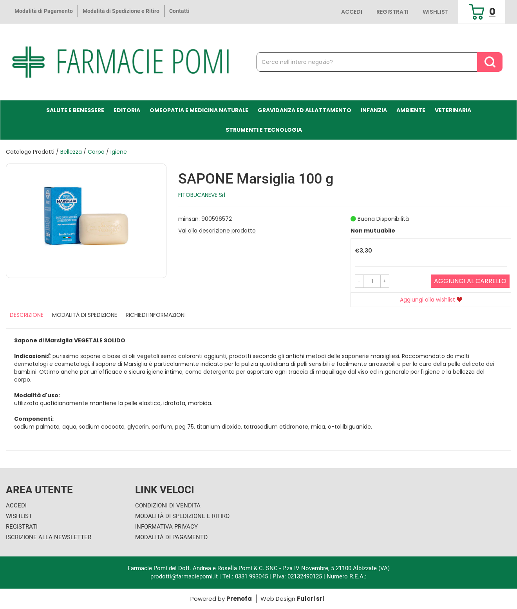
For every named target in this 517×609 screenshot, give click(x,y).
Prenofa (239, 598)
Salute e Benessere (75, 110)
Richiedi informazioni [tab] (156, 315)
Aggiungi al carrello (470, 280)
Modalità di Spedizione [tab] (84, 315)
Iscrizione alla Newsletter (48, 537)
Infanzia (374, 110)
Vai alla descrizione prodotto (217, 231)
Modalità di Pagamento (43, 11)
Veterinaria (453, 110)
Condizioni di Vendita (168, 505)
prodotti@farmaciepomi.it (184, 576)
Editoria (127, 110)
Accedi (351, 12)
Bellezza (71, 152)
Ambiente (410, 110)
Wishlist (435, 12)
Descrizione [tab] (26, 315)
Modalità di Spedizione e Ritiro (121, 11)
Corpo (96, 152)
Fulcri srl (310, 598)
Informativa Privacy (166, 526)
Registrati (392, 12)
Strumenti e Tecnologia (264, 130)
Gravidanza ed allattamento (304, 110)
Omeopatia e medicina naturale (199, 110)
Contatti (179, 11)
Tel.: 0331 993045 (245, 576)
